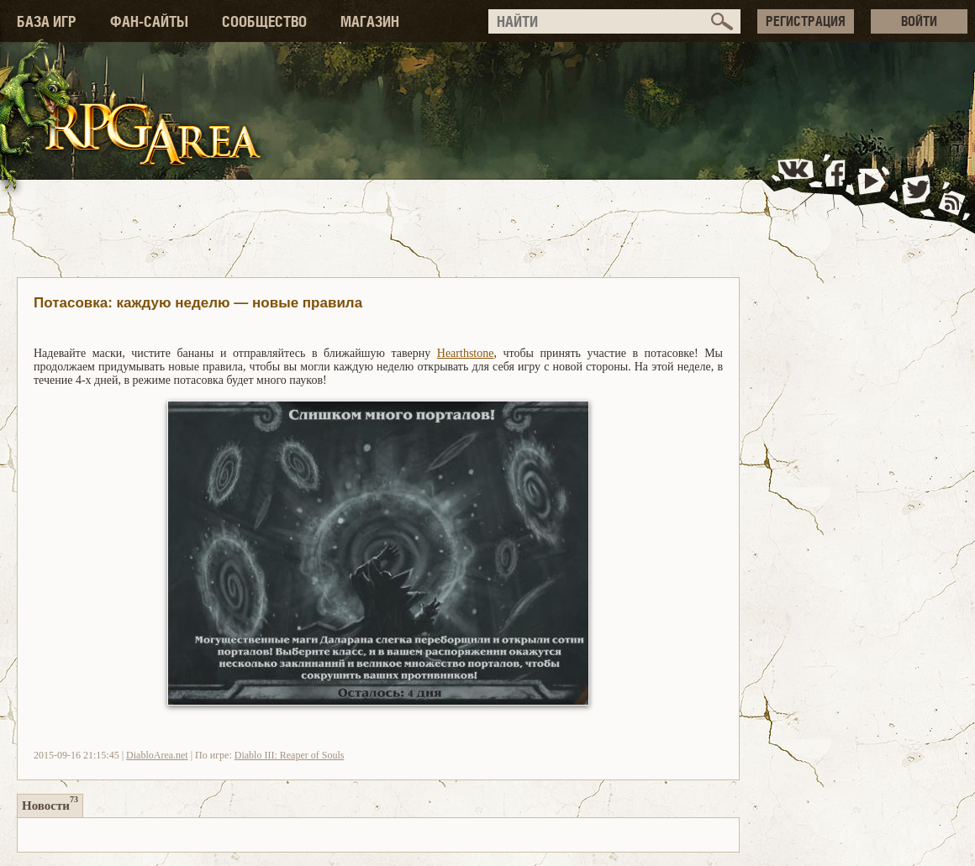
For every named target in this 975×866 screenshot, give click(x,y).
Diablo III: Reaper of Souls (290, 755)
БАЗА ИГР (46, 21)
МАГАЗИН (369, 21)
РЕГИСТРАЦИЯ (806, 21)
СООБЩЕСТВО (264, 21)
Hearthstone (465, 353)
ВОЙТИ (919, 21)
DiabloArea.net (157, 755)
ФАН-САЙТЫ (149, 21)
